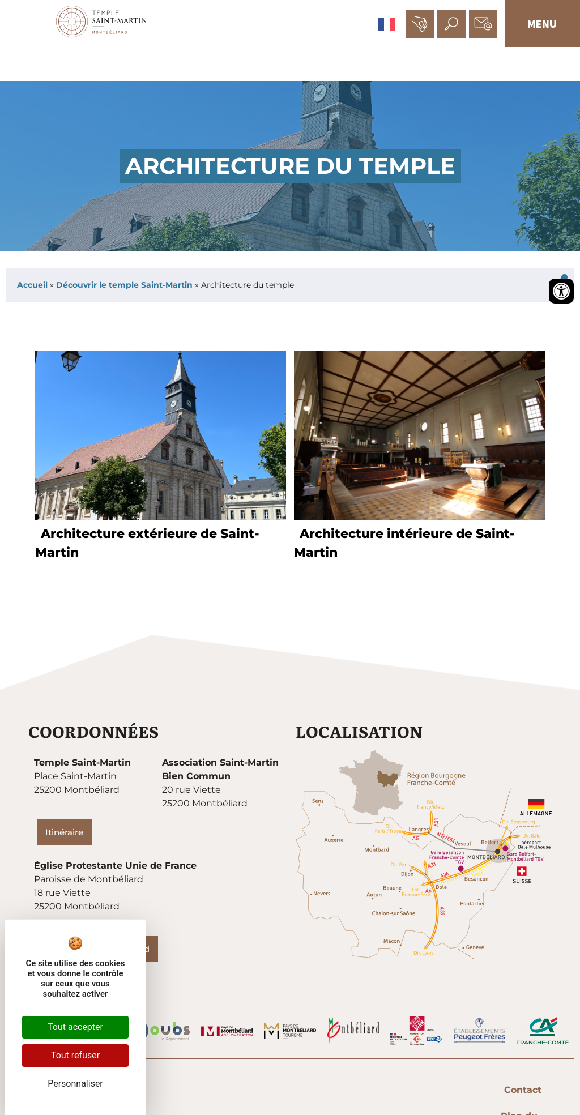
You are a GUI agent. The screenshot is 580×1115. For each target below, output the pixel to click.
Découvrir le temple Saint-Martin (124, 285)
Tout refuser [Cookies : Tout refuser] (75, 1055)
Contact (293, 1090)
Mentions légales (443, 1090)
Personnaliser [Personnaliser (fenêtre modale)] (75, 1083)
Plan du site (357, 1090)
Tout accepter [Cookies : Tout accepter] (75, 1027)
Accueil (32, 285)
